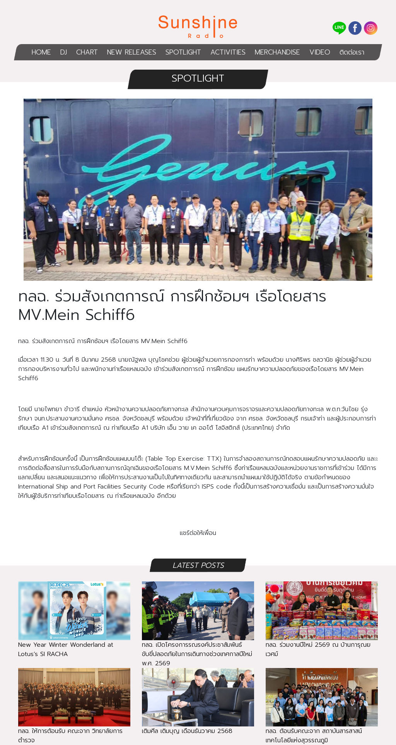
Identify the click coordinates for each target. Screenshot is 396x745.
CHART (87, 52)
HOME (41, 52)
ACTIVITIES (228, 52)
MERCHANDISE (277, 52)
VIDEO (319, 52)
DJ (63, 52)
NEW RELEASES (131, 52)
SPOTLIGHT (183, 52)
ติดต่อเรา (352, 52)
